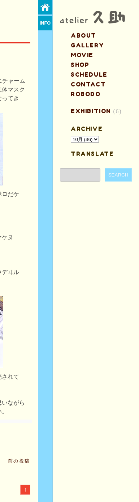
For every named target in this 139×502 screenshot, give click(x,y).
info (45, 23)
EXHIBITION (91, 111)
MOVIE (82, 55)
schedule (89, 74)
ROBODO (86, 94)
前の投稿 (19, 461)
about (83, 35)
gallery (87, 45)
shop (80, 64)
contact (88, 84)
